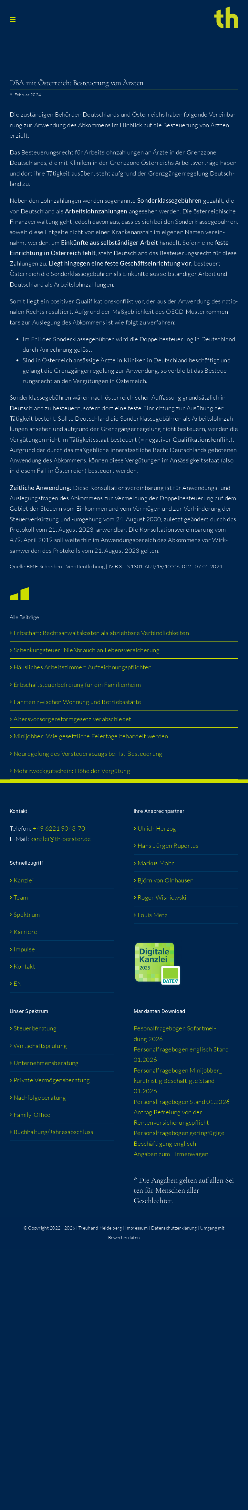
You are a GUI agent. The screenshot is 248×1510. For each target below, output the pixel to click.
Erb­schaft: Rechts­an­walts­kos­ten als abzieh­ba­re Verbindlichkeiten (101, 633)
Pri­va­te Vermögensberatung (52, 1080)
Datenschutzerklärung (174, 1228)
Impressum (136, 1228)
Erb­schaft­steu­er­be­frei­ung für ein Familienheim (77, 684)
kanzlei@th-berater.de (60, 839)
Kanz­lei (24, 880)
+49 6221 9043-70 (59, 828)
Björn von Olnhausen (165, 880)
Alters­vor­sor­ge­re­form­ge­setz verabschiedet (72, 719)
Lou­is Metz (153, 915)
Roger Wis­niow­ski (162, 897)
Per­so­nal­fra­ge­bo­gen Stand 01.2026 (182, 1102)
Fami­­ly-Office (32, 1114)
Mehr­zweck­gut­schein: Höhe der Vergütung (72, 771)
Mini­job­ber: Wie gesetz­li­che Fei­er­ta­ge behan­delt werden (91, 736)
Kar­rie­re (25, 932)
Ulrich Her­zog (157, 828)
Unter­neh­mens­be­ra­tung (46, 1063)
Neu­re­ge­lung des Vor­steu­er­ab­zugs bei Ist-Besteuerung (88, 753)
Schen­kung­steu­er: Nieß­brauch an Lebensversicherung (87, 650)
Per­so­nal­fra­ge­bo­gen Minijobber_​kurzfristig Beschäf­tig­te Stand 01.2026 (178, 1080)
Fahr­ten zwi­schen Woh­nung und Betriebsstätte (77, 702)
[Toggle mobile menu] (13, 19)
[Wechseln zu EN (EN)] (62, 983)
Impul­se (24, 949)
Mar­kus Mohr (156, 863)
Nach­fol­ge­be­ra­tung (40, 1097)
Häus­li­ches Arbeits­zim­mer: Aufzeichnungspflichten (83, 667)
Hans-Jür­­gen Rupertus (168, 845)
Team (21, 897)
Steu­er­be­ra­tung (35, 1028)
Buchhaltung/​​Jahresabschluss (53, 1132)
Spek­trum (27, 914)
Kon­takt (24, 966)
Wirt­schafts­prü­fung (40, 1046)
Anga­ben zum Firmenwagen (171, 1154)
